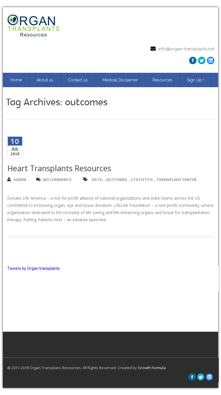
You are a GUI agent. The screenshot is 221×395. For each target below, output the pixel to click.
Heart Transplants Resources (59, 168)
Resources (162, 80)
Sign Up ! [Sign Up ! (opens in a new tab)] (195, 80)
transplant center (177, 179)
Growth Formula (152, 367)
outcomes (116, 179)
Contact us (78, 80)
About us (45, 80)
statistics (142, 179)
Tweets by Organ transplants (33, 268)
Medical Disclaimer (120, 80)
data (97, 179)
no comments (54, 179)
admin (16, 179)
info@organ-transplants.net (186, 48)
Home (16, 80)
